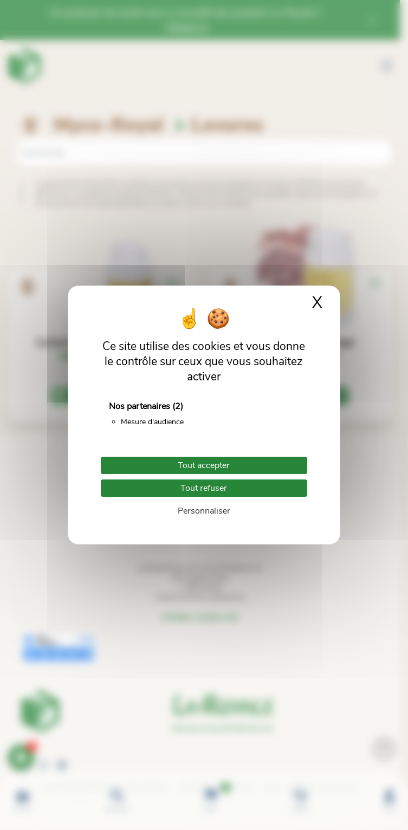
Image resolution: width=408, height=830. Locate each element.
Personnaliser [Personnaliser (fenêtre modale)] (204, 511)
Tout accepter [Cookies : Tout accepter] (204, 465)
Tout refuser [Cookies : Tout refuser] (203, 488)
